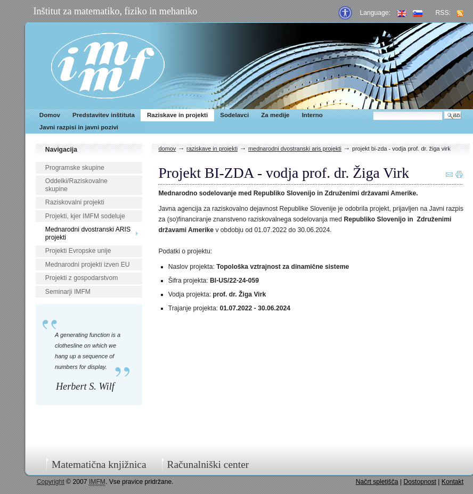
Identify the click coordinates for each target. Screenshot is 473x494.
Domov (49, 115)
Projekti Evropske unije (78, 250)
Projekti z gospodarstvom (81, 278)
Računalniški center (208, 464)
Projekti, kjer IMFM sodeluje (85, 216)
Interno (312, 115)
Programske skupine (74, 167)
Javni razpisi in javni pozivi (78, 127)
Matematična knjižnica (99, 464)
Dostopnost (419, 481)
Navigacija (61, 149)
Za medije (275, 115)
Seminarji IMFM (68, 291)
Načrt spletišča (377, 481)
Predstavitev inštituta (103, 115)
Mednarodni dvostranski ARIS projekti (88, 233)
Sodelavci (234, 115)
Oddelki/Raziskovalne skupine (76, 185)
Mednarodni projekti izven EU (87, 264)
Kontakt (452, 481)
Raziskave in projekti (177, 115)
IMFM (108, 65)
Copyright (50, 481)
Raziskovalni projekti (74, 202)
